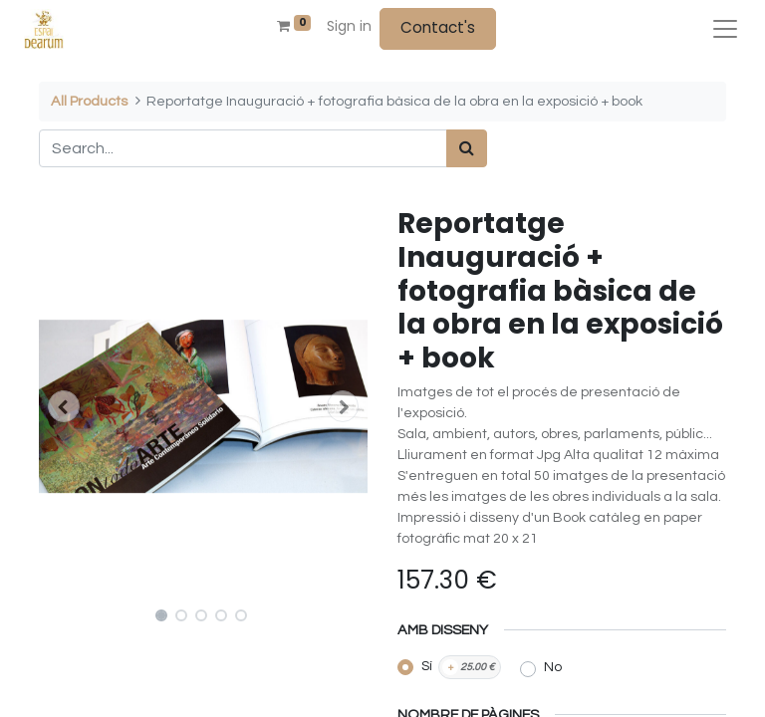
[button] (64, 406)
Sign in (349, 26)
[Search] (466, 148)
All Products (89, 101)
